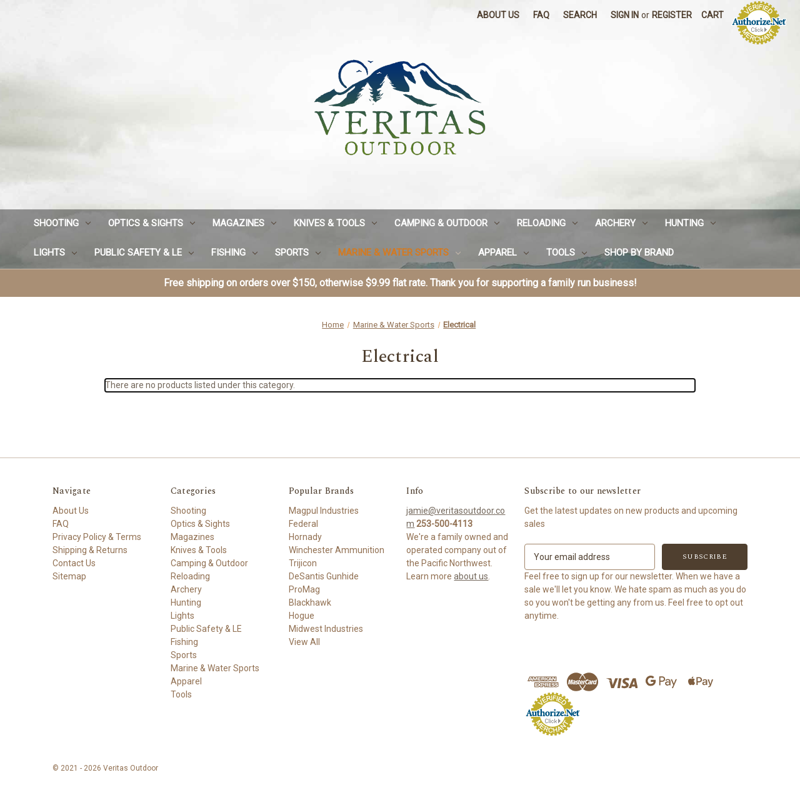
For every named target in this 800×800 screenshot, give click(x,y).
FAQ (541, 15)
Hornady (305, 537)
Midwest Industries (326, 629)
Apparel (503, 252)
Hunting (690, 223)
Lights (55, 252)
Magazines (244, 223)
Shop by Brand (639, 252)
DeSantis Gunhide (324, 576)
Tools (566, 252)
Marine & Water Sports (399, 252)
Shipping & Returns (90, 550)
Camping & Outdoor (446, 223)
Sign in (625, 15)
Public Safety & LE (144, 252)
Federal (303, 524)
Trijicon (303, 563)
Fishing (234, 252)
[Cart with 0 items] (712, 15)
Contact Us (74, 563)
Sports (298, 252)
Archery (621, 223)
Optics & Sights (151, 223)
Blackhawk (310, 603)
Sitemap (69, 576)
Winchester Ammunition (336, 550)
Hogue (301, 616)
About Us (498, 15)
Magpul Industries (324, 511)
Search (580, 15)
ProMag (304, 589)
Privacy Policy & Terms (96, 537)
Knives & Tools (335, 223)
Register (672, 15)
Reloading (547, 223)
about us (471, 576)
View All (304, 642)
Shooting (62, 223)
